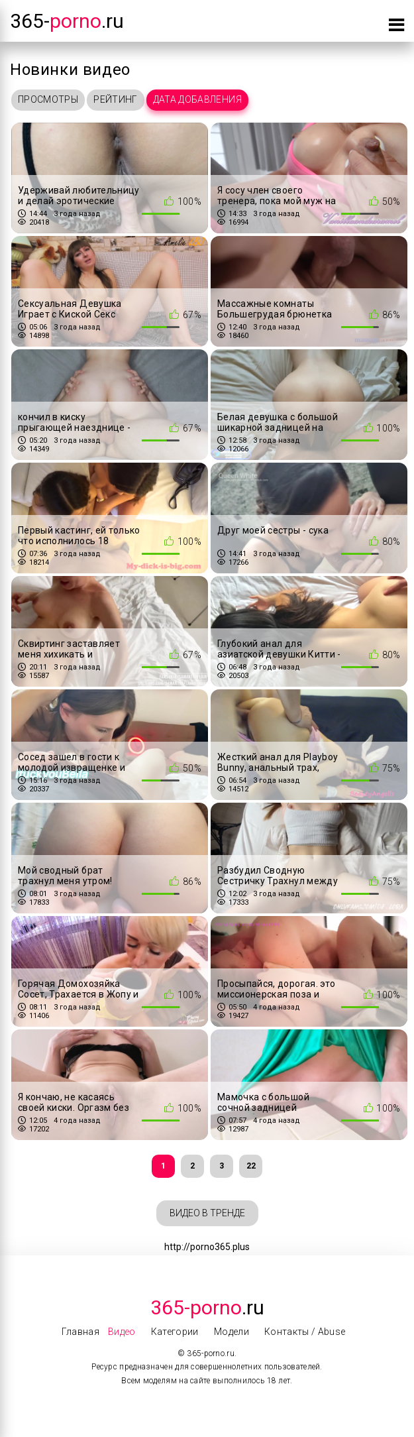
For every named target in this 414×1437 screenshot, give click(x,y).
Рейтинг (115, 99)
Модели (231, 1331)
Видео (122, 1331)
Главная (80, 1331)
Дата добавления (197, 99)
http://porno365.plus (207, 1246)
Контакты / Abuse (305, 1331)
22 (251, 1166)
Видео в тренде (207, 1213)
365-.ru (67, 20)
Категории (175, 1331)
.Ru (207, 1307)
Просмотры (48, 99)
